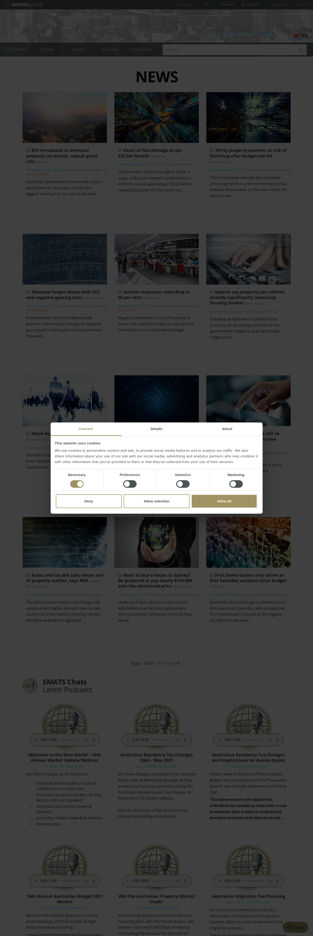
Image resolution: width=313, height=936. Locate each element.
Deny (89, 501)
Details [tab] (157, 429)
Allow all (224, 501)
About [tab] (227, 429)
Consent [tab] (86, 429)
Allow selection (156, 501)
